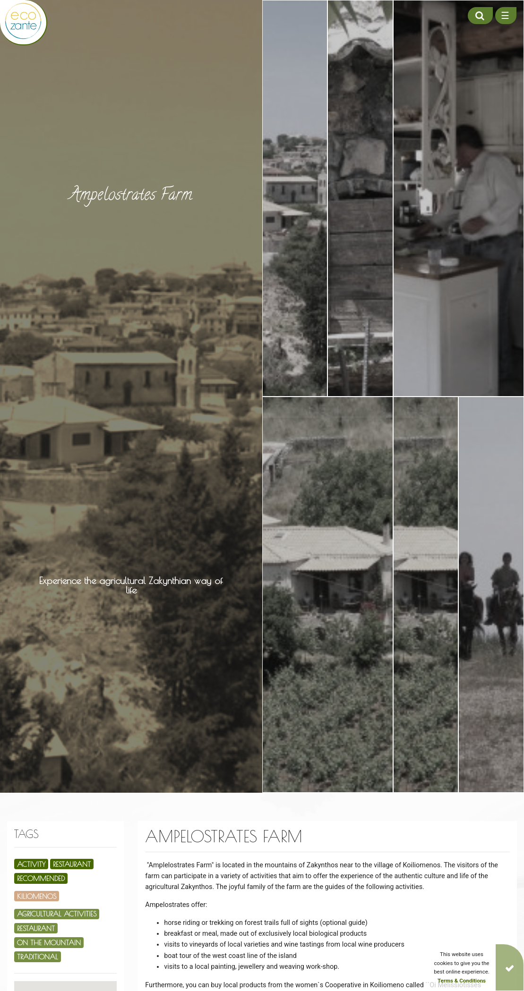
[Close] (510, 967)
